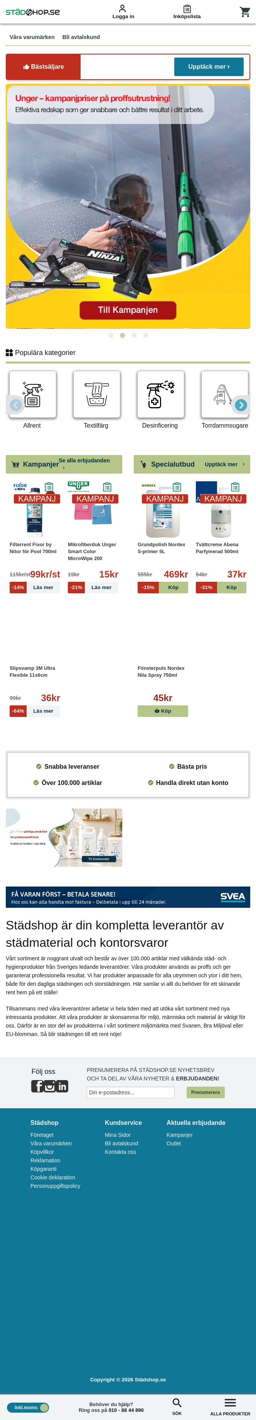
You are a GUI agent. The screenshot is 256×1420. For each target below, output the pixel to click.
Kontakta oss (120, 1152)
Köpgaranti (43, 1169)
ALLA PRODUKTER (230, 1406)
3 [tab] (134, 336)
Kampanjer (180, 1135)
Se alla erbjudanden (84, 464)
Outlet (174, 1143)
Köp (163, 711)
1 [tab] (111, 336)
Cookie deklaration (52, 1177)
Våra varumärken (51, 1143)
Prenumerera (205, 1092)
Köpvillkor (42, 1152)
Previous (15, 404)
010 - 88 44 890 (126, 1410)
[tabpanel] (123, 206)
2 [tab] (122, 336)
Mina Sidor (118, 1135)
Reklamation (45, 1160)
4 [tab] (145, 336)
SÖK (177, 1406)
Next (240, 404)
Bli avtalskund (121, 1143)
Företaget (42, 1135)
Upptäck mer (209, 66)
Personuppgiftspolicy (55, 1186)
